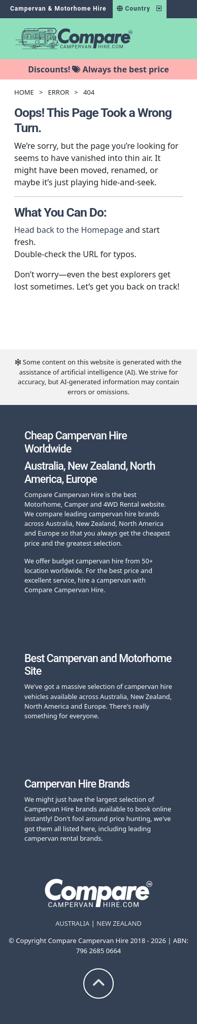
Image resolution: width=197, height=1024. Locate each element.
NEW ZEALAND (119, 923)
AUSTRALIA (72, 923)
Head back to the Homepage (68, 229)
